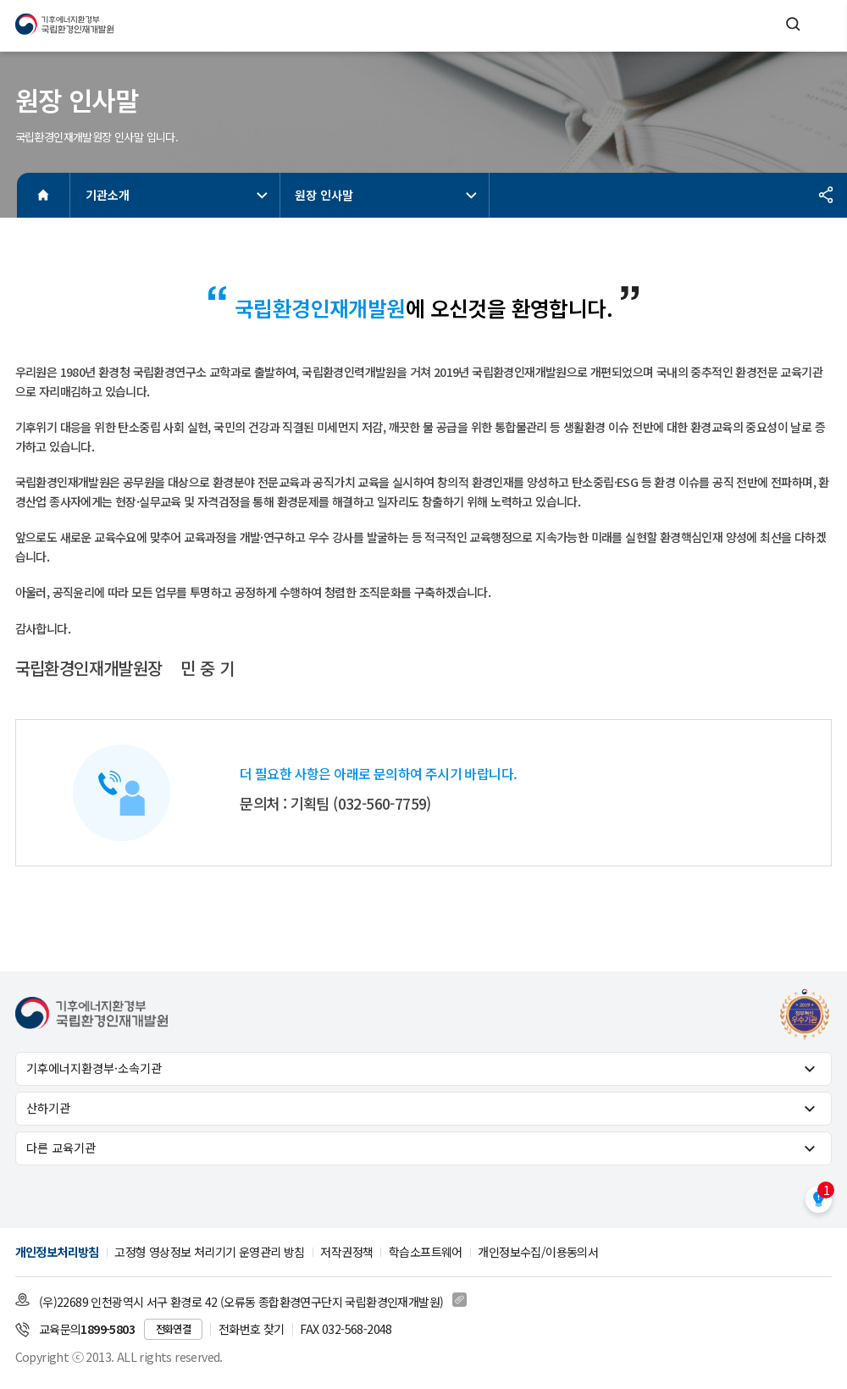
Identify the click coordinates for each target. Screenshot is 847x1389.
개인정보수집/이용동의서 (538, 1251)
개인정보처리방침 (57, 1251)
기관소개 (179, 194)
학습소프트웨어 (425, 1251)
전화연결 (173, 1328)
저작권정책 (346, 1251)
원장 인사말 (388, 194)
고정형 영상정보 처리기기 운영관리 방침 (209, 1251)
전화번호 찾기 (252, 1328)
